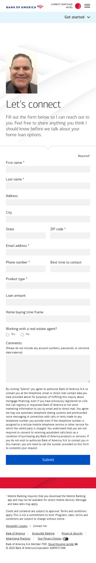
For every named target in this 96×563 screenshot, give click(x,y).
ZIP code (56, 229)
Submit (48, 459)
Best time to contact (65, 262)
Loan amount (16, 295)
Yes (10, 334)
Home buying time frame (24, 312)
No (25, 334)
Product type (15, 279)
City (9, 212)
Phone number (16, 262)
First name (14, 163)
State (10, 229)
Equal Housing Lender (61, 544)
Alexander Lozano (16, 526)
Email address (16, 246)
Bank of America (15, 533)
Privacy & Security (72, 533)
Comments (14, 343)
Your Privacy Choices (49, 538)
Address (12, 196)
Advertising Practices (18, 538)
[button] (48, 17)
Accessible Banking (43, 533)
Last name (14, 179)
